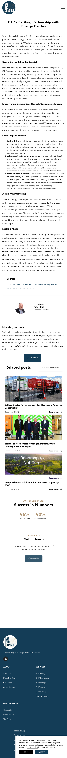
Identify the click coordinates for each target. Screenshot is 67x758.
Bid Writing (40, 674)
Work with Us (8, 715)
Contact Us (7, 711)
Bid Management (43, 679)
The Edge (7, 720)
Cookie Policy (32, 747)
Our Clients (7, 683)
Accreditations (9, 688)
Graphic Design (42, 697)
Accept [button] (41, 752)
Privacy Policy (19, 731)
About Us (7, 674)
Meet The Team (9, 679)
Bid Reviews (40, 688)
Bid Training (41, 692)
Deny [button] (26, 752)
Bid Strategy (41, 683)
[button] (63, 7)
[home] (8, 7)
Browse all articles (50, 367)
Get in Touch (32, 357)
